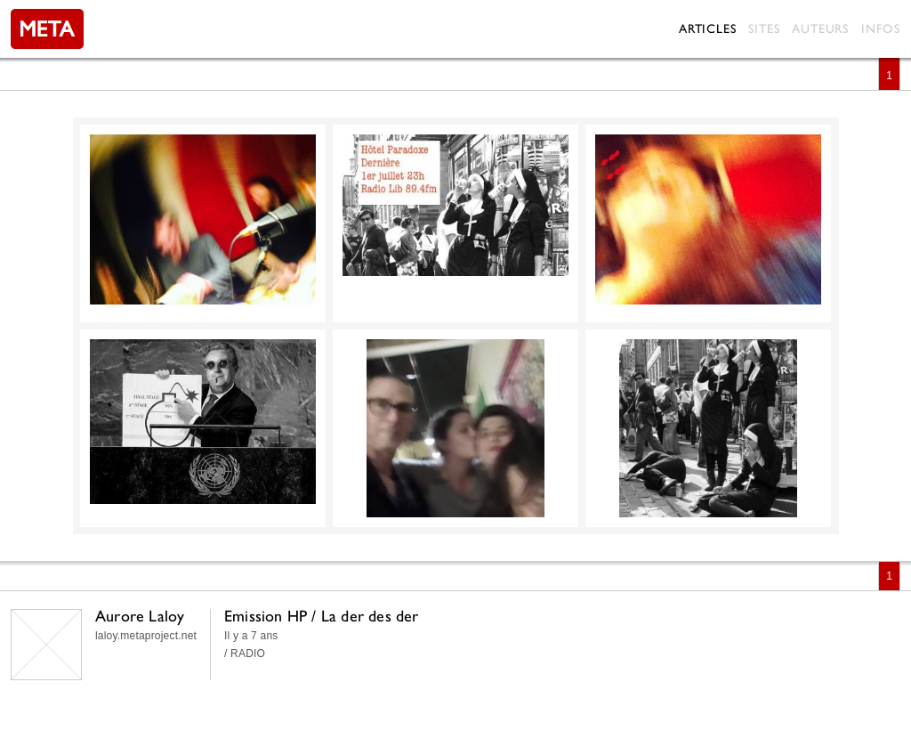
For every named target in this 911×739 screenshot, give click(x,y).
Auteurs (820, 28)
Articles (707, 28)
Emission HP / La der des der (321, 615)
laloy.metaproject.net (146, 635)
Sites (763, 28)
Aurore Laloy (139, 615)
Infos (880, 28)
